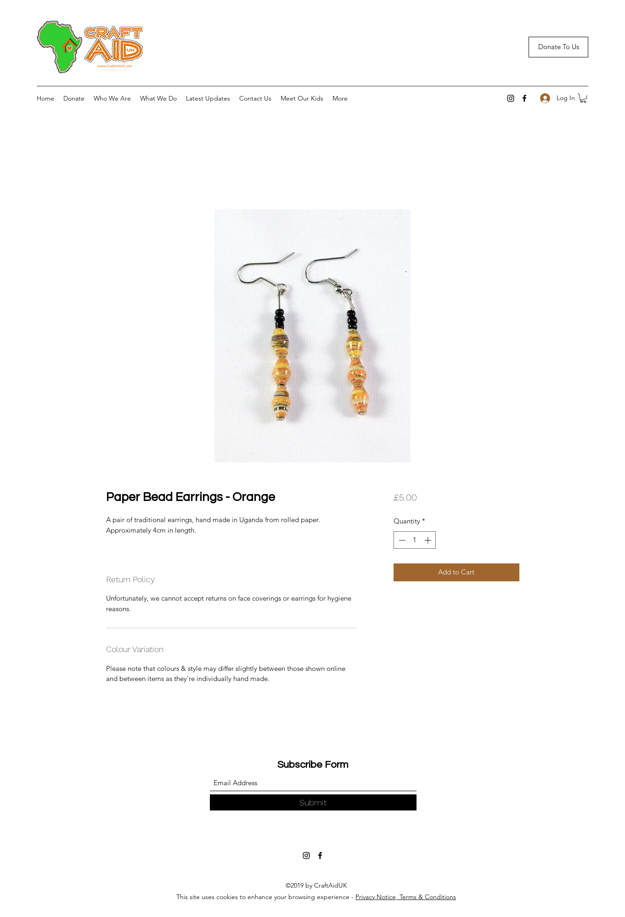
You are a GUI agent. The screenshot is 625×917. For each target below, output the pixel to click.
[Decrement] (401, 540)
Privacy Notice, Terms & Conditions (405, 897)
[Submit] (313, 802)
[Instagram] (510, 98)
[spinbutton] (414, 540)
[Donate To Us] (558, 47)
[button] (583, 98)
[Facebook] (524, 98)
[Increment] (428, 540)
